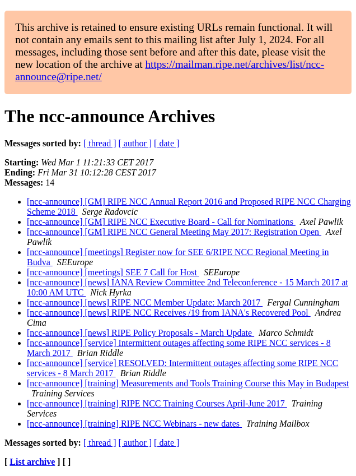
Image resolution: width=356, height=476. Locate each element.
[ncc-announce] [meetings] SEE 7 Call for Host (113, 272)
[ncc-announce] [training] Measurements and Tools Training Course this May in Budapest (188, 383)
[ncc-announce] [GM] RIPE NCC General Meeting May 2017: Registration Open (174, 232)
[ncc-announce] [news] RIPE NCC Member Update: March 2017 (145, 302)
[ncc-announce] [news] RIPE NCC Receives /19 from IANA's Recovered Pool (169, 312)
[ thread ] (99, 143)
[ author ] (135, 143)
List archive (32, 461)
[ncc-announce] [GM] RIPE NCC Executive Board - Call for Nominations (161, 222)
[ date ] (166, 143)
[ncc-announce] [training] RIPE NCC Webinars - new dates (134, 423)
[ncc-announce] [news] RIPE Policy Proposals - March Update (140, 333)
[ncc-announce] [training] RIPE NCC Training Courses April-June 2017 (157, 403)
